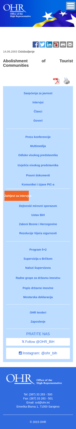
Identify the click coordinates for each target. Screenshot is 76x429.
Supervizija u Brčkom (38, 258)
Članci (38, 111)
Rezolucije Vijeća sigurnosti (38, 233)
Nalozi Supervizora (38, 267)
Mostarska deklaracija (38, 297)
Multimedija (38, 146)
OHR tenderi (38, 312)
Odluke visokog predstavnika (38, 155)
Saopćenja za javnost (38, 93)
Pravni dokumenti (38, 175)
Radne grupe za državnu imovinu (38, 278)
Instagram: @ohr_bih (38, 353)
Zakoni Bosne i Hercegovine (38, 224)
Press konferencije (38, 137)
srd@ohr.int (42, 402)
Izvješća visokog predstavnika (38, 165)
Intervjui (37, 102)
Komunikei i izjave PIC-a (38, 184)
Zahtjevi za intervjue (16, 195)
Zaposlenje (38, 321)
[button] (70, 6)
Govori (38, 120)
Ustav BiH (38, 215)
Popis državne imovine (38, 288)
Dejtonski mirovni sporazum (38, 206)
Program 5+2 (38, 249)
